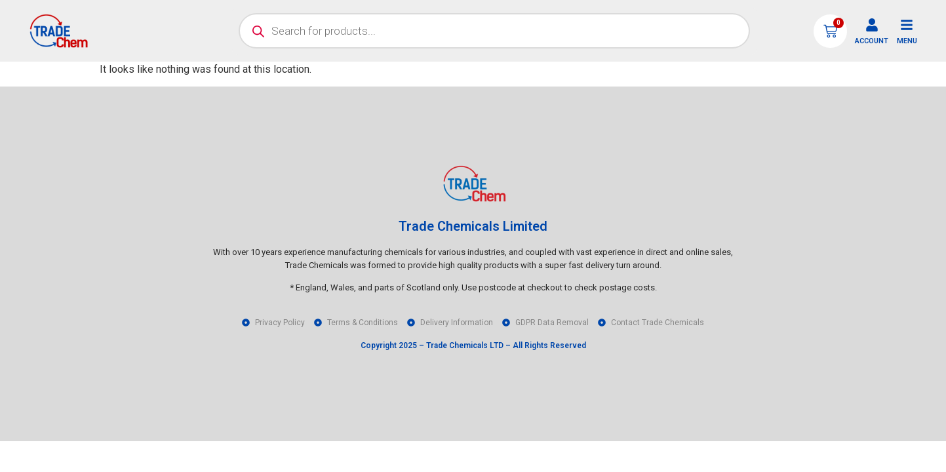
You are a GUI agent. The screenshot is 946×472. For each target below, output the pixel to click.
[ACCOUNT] (871, 24)
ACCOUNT (871, 41)
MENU (907, 41)
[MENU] (906, 24)
